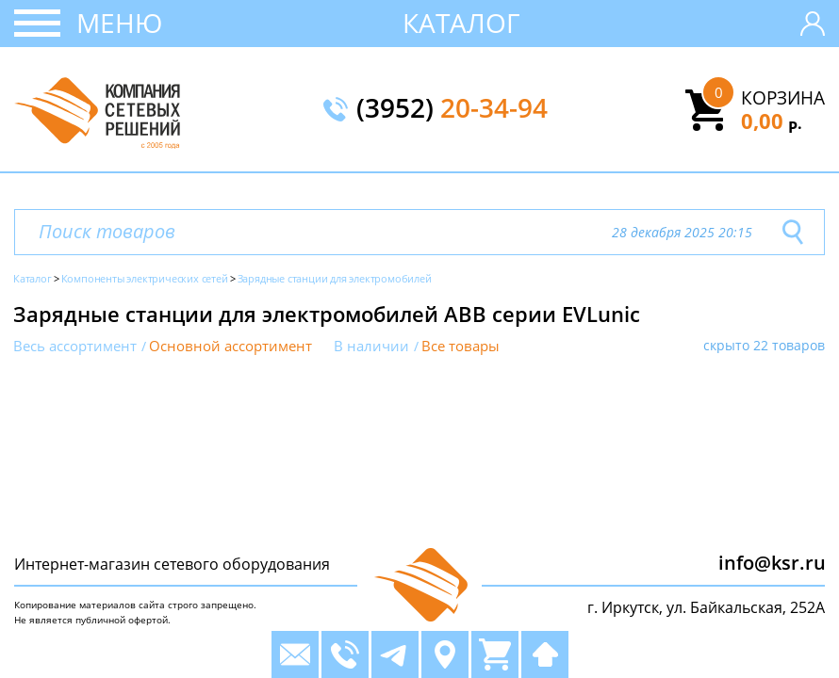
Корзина (783, 98)
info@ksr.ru (772, 562)
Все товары (460, 346)
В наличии (371, 346)
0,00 (771, 120)
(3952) (452, 109)
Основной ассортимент (230, 346)
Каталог (461, 22)
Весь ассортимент (75, 346)
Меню (119, 22)
